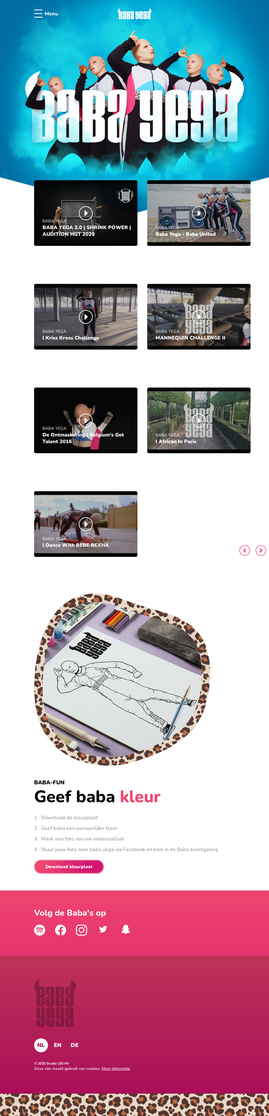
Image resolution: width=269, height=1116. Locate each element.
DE (74, 1045)
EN (57, 1045)
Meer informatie (116, 1068)
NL (41, 1045)
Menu (46, 14)
